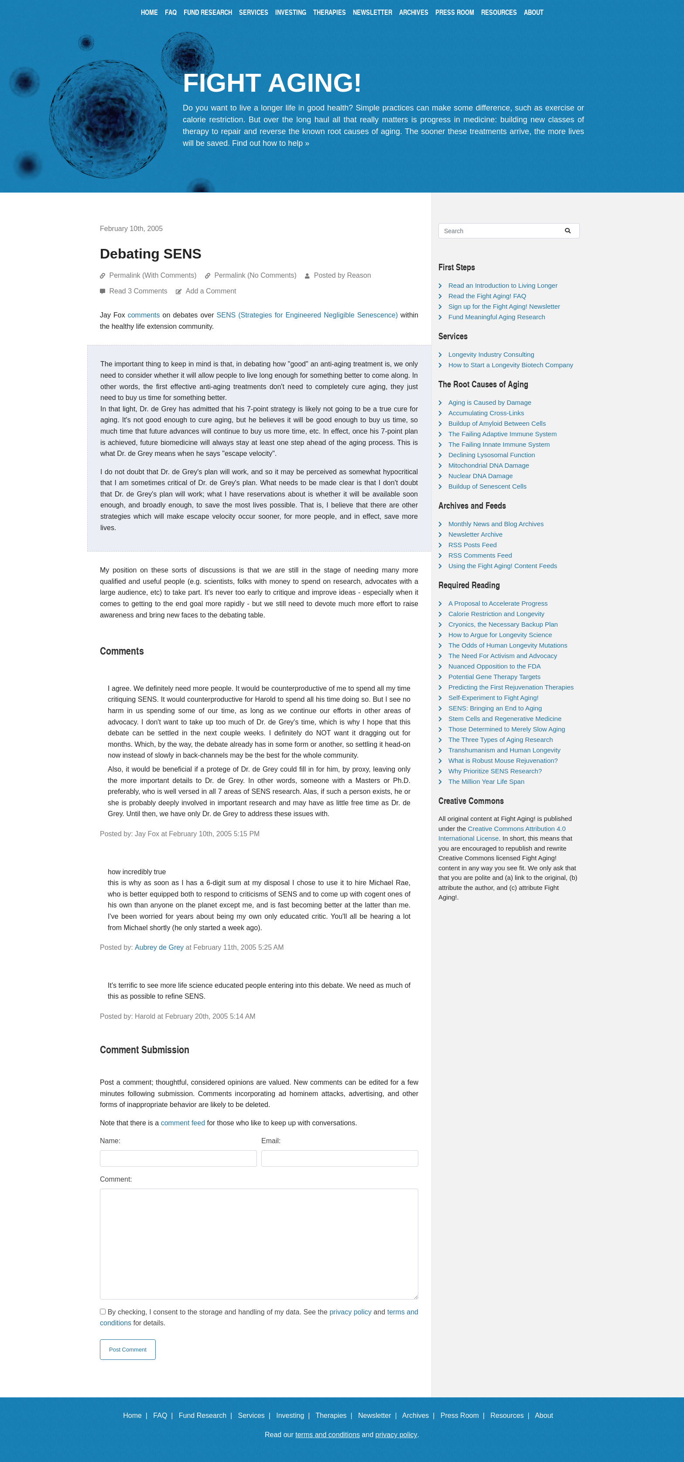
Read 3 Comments (139, 291)
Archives (413, 12)
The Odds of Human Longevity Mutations (508, 645)
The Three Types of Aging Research (500, 739)
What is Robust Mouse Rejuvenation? (503, 760)
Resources (499, 12)
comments (144, 315)
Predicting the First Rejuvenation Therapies (511, 687)
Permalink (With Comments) (152, 275)
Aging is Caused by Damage (489, 402)
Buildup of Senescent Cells (487, 486)
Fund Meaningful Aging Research (496, 317)
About (534, 12)
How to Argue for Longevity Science (500, 634)
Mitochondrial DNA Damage (488, 465)
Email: (270, 1141)
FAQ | (165, 1415)
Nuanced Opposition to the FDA (494, 666)
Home (149, 12)
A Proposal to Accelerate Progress (498, 603)
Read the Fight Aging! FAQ (487, 296)
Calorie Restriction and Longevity (496, 613)
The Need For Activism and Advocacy (502, 655)
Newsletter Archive (475, 534)
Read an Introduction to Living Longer (502, 285)
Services (253, 12)
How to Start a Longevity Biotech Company (510, 365)
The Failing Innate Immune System (499, 444)
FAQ (171, 12)
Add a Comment (211, 291)
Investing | (295, 1415)
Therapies (329, 12)
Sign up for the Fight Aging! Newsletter (504, 306)
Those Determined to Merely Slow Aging (506, 729)
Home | (137, 1415)
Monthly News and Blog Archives (496, 524)
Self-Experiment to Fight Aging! (493, 697)
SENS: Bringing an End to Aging (495, 708)
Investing (290, 12)
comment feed (183, 1123)
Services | (256, 1415)
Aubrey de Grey (159, 947)
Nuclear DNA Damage (480, 475)
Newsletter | (379, 1415)
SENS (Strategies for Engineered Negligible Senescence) (307, 315)
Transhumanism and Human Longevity (504, 750)
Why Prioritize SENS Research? (495, 771)
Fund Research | (207, 1415)
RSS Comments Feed (480, 555)
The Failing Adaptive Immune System (502, 434)
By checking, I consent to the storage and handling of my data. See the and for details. (259, 1317)
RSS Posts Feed (472, 544)
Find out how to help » (270, 143)
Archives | (420, 1415)
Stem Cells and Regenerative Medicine (504, 718)
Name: (110, 1141)
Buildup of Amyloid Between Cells (497, 423)
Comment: (116, 1179)
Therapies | (335, 1415)
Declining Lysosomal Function (491, 455)
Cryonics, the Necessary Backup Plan (503, 624)
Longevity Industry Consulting (491, 354)
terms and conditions (327, 1434)
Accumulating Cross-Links (486, 413)
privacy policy (350, 1312)
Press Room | (465, 1415)
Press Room (454, 12)
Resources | (511, 1415)
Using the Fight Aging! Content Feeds (502, 565)
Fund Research (208, 12)
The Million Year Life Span (486, 781)
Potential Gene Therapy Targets (494, 676)
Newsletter (372, 12)
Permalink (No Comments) (255, 275)
